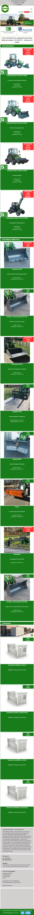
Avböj (28, 912)
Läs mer (16, 912)
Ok (22, 912)
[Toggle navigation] (31, 9)
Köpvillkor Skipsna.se (7, 885)
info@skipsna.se (8, 859)
